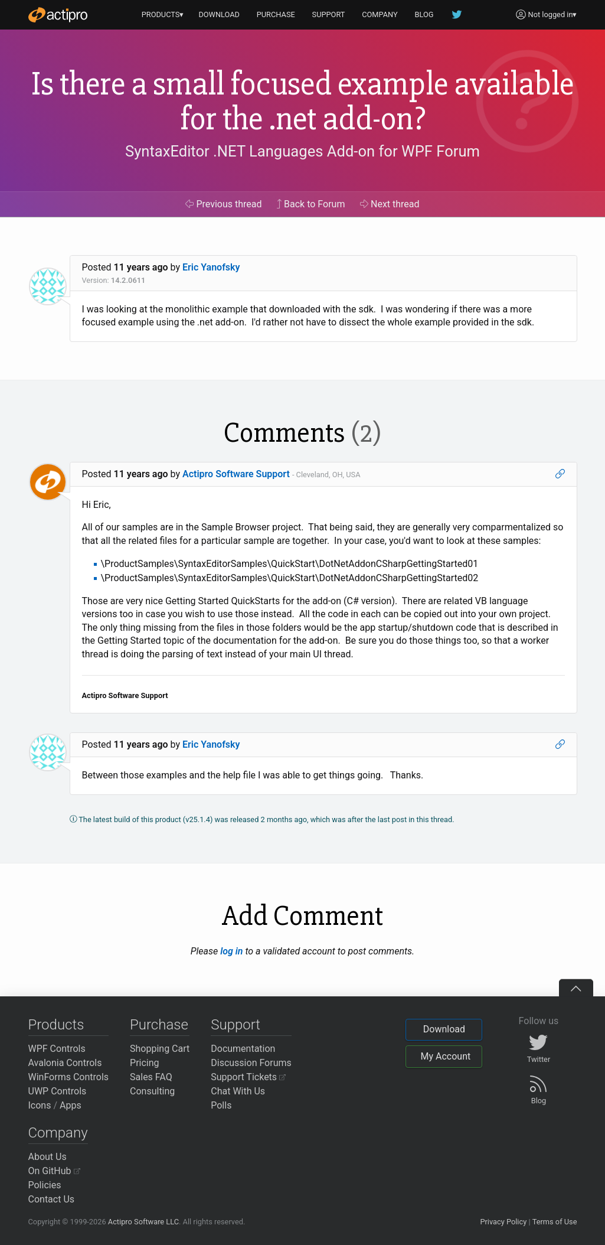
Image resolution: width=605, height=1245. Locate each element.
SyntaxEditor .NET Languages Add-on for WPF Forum (302, 151)
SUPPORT (328, 14)
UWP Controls (57, 1091)
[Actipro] (57, 15)
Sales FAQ (151, 1077)
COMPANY (380, 14)
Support (235, 1024)
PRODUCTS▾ (163, 14)
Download (444, 1029)
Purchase (159, 1024)
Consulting (152, 1091)
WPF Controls (57, 1048)
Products (56, 1024)
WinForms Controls (68, 1077)
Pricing (144, 1062)
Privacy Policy (503, 1221)
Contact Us (51, 1199)
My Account (445, 1056)
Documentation (243, 1048)
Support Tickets (248, 1077)
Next (390, 204)
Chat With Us (238, 1091)
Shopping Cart (159, 1048)
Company (58, 1133)
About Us (47, 1156)
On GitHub (54, 1170)
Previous (223, 204)
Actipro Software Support (236, 474)
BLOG (424, 14)
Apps (70, 1105)
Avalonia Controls (65, 1062)
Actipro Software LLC (143, 1221)
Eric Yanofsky (211, 267)
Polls (221, 1105)
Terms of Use (554, 1221)
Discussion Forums (251, 1062)
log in (231, 951)
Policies (44, 1185)
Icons (39, 1105)
